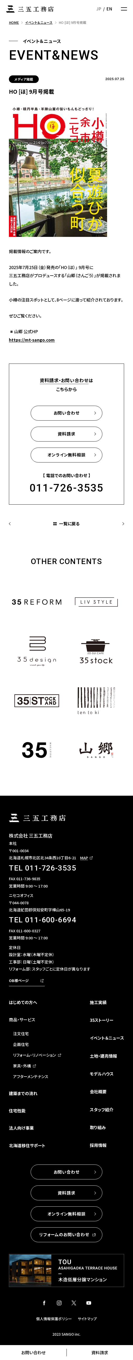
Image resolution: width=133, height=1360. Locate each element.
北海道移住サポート (27, 1145)
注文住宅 (21, 1033)
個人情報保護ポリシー (54, 1318)
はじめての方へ (23, 1002)
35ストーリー (101, 1020)
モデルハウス (102, 1074)
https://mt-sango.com (32, 340)
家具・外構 (22, 1065)
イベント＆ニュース (107, 1038)
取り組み (98, 1127)
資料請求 (99, 1352)
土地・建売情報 (103, 1056)
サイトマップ (87, 1318)
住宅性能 (17, 1110)
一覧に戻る (69, 523)
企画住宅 (21, 1044)
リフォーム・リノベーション (34, 1055)
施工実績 (98, 1002)
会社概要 (98, 1091)
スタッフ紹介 (101, 1109)
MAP (84, 857)
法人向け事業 (21, 1128)
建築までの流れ (23, 1093)
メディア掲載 (23, 79)
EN (109, 8)
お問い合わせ (33, 1352)
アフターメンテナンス (30, 1076)
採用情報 (98, 1145)
